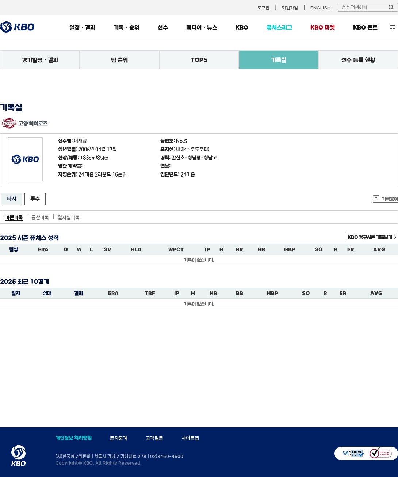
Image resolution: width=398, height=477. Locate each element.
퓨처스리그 (279, 27)
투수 (35, 198)
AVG (379, 249)
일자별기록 (69, 217)
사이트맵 (190, 438)
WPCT (176, 249)
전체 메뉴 (392, 27)
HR (239, 249)
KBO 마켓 (322, 27)
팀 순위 (119, 60)
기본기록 (14, 217)
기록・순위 (126, 27)
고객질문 (154, 438)
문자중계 (118, 438)
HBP (289, 249)
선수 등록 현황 (358, 60)
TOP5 (199, 60)
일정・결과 (82, 27)
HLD (136, 249)
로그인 (263, 7)
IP (207, 249)
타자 (11, 198)
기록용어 (390, 198)
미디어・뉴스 (201, 27)
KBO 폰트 (365, 27)
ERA (43, 249)
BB (261, 249)
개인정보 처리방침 (74, 438)
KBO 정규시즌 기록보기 (370, 237)
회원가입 (290, 7)
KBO (242, 27)
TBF (150, 293)
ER (350, 249)
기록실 (278, 60)
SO (318, 249)
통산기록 (40, 217)
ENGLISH (320, 7)
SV (107, 249)
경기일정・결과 (40, 60)
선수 (163, 27)
